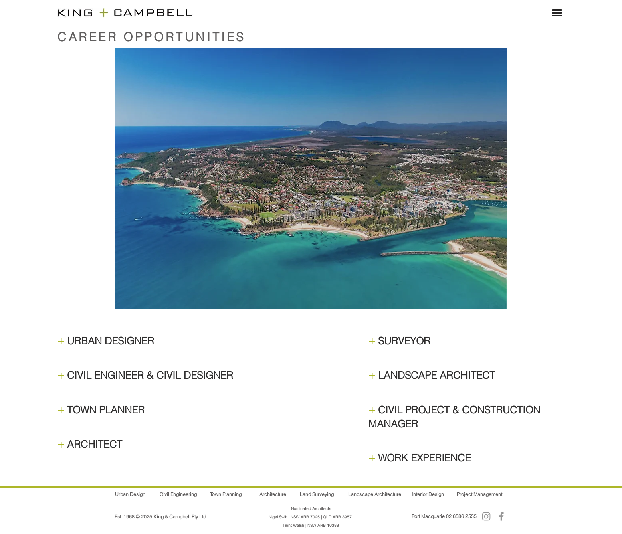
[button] (557, 12)
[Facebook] (501, 516)
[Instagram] (486, 516)
